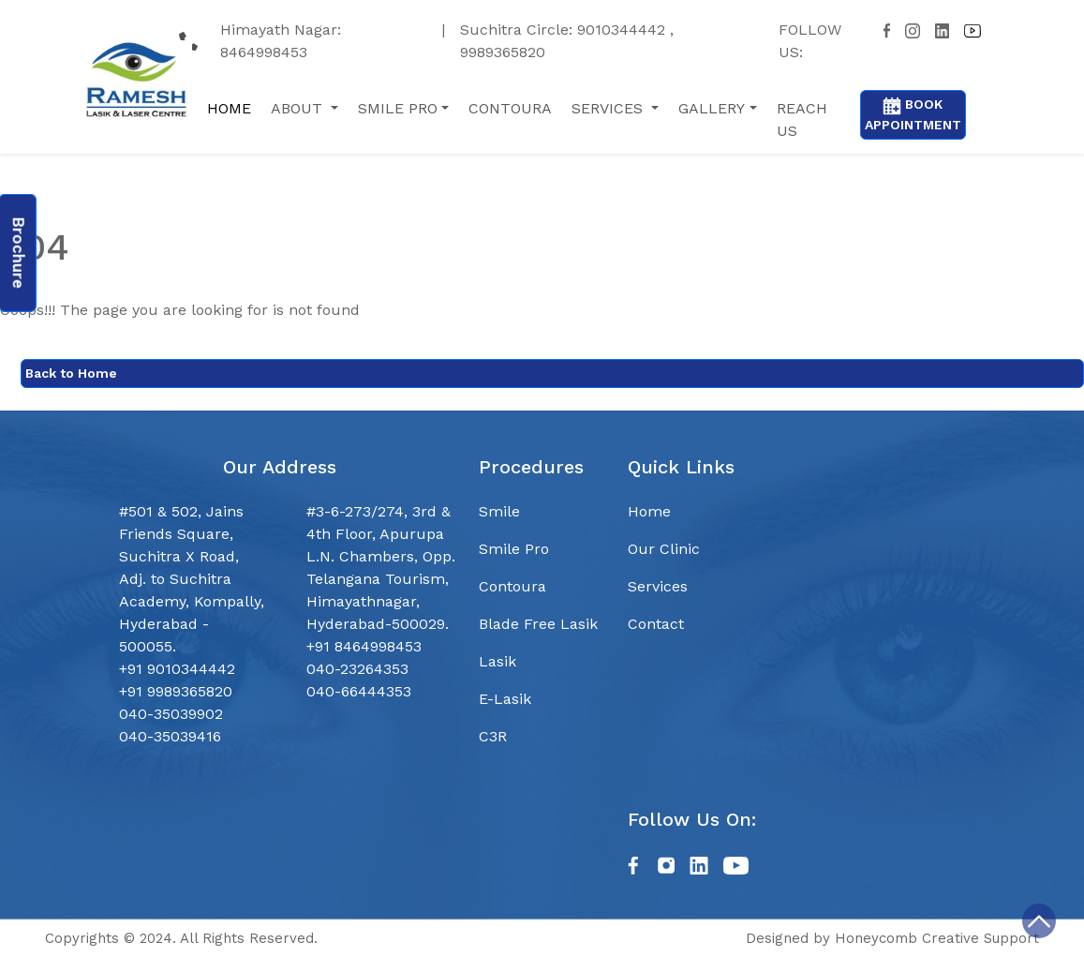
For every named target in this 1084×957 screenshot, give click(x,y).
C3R (493, 736)
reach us (802, 119)
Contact (656, 624)
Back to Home (71, 373)
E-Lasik (505, 699)
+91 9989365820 (175, 691)
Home (229, 108)
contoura (510, 108)
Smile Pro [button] (398, 108)
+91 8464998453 (364, 646)
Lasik (497, 661)
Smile (499, 511)
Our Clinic (664, 549)
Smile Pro (514, 549)
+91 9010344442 (177, 669)
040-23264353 (357, 669)
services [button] (609, 108)
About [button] (299, 108)
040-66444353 (358, 691)
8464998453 (263, 52)
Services (658, 586)
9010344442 (623, 29)
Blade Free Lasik (538, 624)
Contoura (512, 586)
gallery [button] (711, 108)
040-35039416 (170, 736)
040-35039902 (171, 714)
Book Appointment (913, 114)
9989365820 (502, 52)
